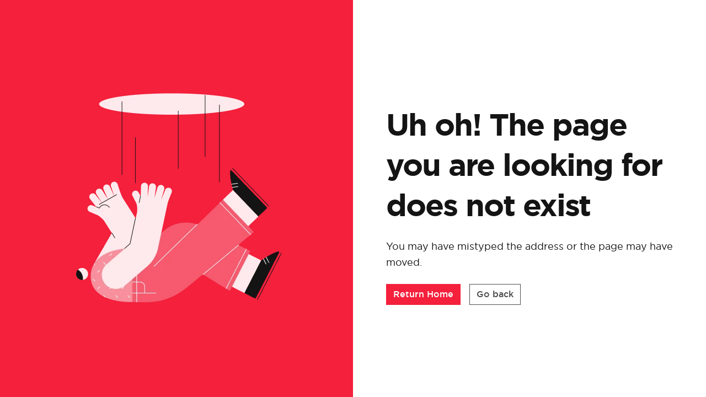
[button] (423, 297)
